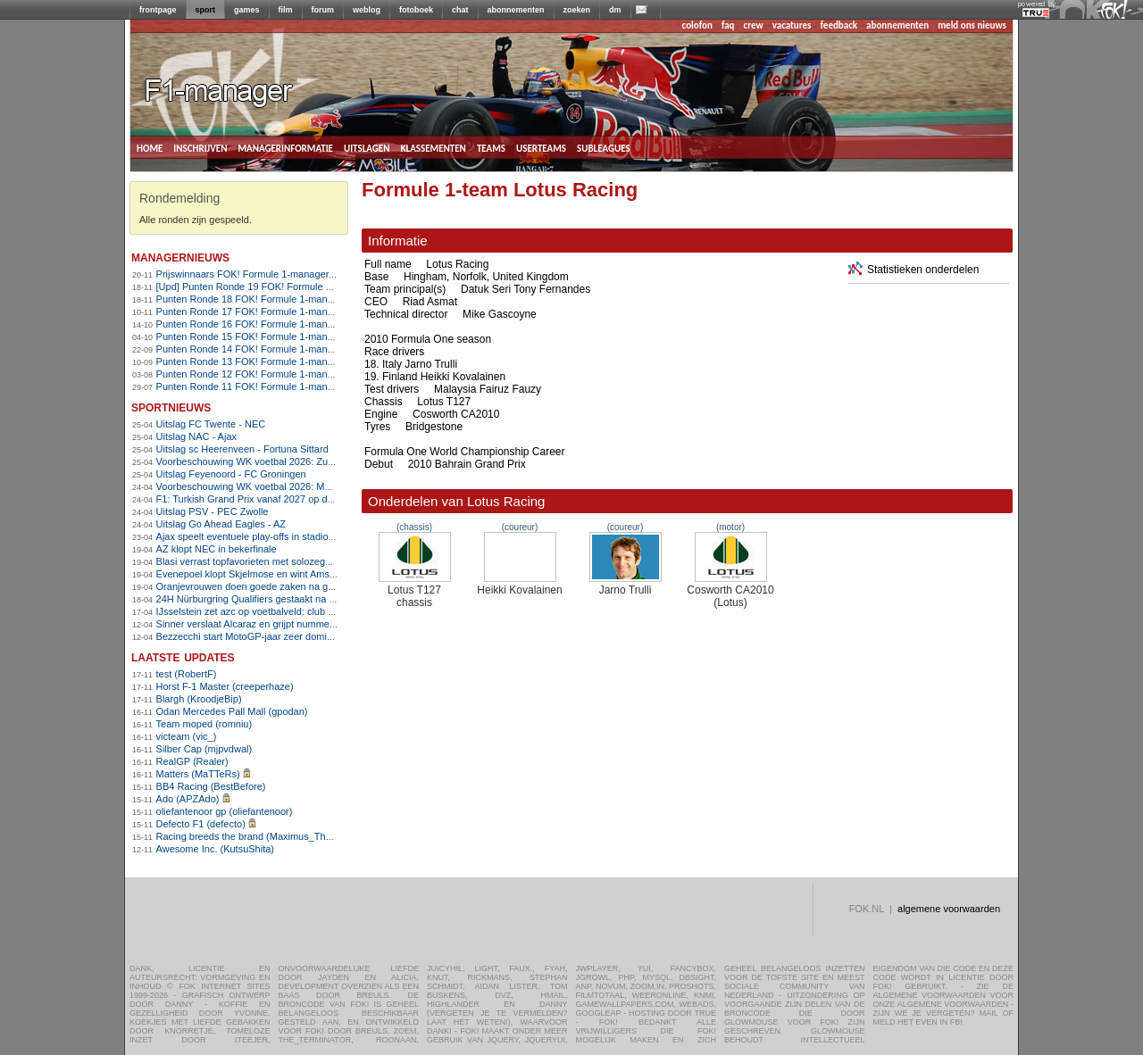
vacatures (792, 25)
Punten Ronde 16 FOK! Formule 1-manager (251, 324)
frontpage (158, 9)
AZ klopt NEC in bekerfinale (216, 549)
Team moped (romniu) (204, 724)
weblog (366, 9)
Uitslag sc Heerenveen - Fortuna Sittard (242, 449)
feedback (839, 25)
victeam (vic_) (186, 736)
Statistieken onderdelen (913, 269)
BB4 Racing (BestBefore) (211, 786)
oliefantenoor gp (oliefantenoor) (224, 811)
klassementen (432, 147)
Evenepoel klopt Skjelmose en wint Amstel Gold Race (272, 574)
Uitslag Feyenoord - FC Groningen (231, 474)
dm (615, 9)
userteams (541, 147)
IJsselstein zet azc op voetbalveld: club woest (255, 611)
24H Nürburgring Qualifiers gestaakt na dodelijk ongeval (278, 599)
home (150, 147)
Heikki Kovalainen (519, 585)
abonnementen (516, 9)
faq (728, 25)
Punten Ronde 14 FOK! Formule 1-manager (251, 349)
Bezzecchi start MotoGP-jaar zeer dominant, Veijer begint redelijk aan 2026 (319, 636)
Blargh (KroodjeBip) (199, 699)
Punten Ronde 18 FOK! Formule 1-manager (251, 299)
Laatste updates (183, 656)
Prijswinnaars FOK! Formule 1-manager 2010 (255, 274)
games (247, 9)
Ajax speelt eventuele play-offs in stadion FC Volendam (276, 536)
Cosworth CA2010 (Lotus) (730, 591)
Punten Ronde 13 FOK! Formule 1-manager (251, 361)
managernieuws (180, 256)
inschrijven (200, 147)
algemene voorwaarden (948, 908)
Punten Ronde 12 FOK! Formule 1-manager (251, 374)
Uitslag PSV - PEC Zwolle (212, 511)
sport (206, 9)
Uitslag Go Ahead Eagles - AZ (221, 524)
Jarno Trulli (625, 585)
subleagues (603, 147)
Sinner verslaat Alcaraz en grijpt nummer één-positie (270, 624)
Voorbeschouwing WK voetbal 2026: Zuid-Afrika (260, 461)
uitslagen (367, 147)
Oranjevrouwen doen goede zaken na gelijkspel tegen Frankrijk (293, 586)
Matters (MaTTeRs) (198, 773)
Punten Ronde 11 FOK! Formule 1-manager (251, 386)
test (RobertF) (186, 674)
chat (460, 9)
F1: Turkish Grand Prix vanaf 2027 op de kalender (264, 499)
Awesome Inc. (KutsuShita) (215, 848)
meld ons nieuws (972, 25)
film (286, 9)
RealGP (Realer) (192, 761)
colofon (697, 25)
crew (753, 25)
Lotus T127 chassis (415, 591)
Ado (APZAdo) (188, 798)
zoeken (577, 9)
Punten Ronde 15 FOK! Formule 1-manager (251, 336)
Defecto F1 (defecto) (201, 823)
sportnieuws (171, 406)
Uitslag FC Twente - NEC (211, 424)
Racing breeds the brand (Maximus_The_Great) (260, 836)
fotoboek (416, 9)
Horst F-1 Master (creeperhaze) (225, 686)
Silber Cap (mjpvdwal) (204, 748)
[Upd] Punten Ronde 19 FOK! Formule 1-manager (264, 286)
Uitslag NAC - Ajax (196, 436)
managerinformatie (285, 147)
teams (491, 147)
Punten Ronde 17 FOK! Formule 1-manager (251, 311)
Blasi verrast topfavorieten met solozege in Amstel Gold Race (289, 561)
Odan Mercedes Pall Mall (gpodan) (232, 711)
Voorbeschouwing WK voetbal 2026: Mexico (252, 486)
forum (323, 9)
